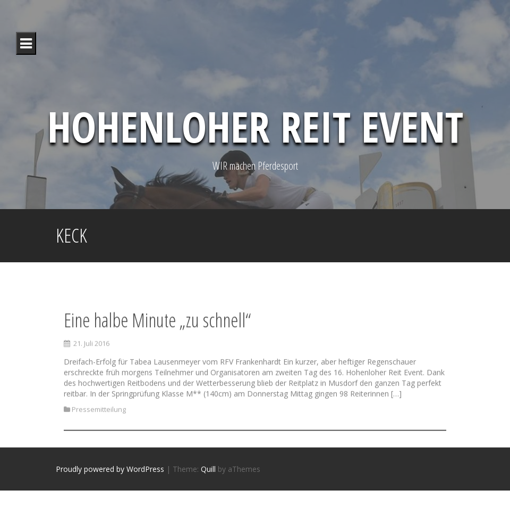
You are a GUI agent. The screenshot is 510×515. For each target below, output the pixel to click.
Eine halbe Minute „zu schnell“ (157, 328)
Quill (208, 469)
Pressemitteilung (99, 417)
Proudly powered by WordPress (110, 469)
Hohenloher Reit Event (255, 126)
